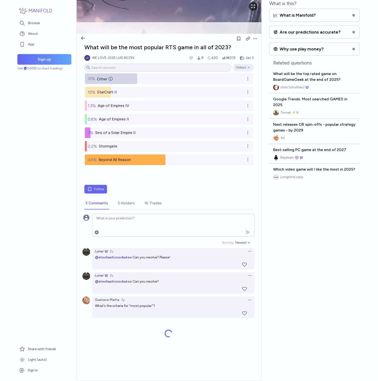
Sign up (44, 59)
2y (111, 251)
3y (123, 300)
